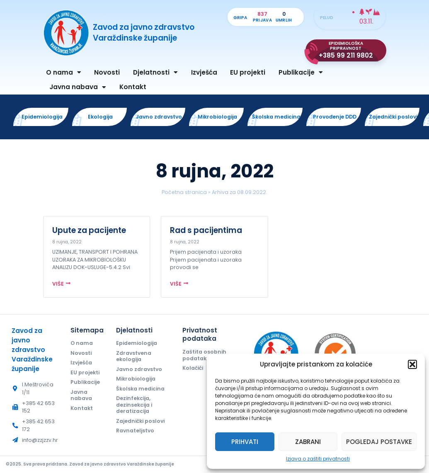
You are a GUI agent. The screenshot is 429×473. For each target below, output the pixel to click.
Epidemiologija (136, 343)
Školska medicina (140, 388)
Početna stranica (184, 192)
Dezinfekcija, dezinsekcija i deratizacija (134, 405)
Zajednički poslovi (140, 420)
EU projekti (247, 72)
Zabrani (308, 441)
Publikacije (301, 72)
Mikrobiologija (135, 378)
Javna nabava (77, 87)
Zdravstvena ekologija (133, 356)
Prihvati (244, 441)
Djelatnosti (155, 72)
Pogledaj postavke (379, 441)
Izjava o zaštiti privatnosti (318, 458)
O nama (63, 72)
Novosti (107, 72)
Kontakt (132, 86)
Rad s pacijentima (206, 230)
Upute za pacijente (89, 230)
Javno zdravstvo (139, 369)
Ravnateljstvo (135, 430)
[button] (412, 364)
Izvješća (204, 72)
